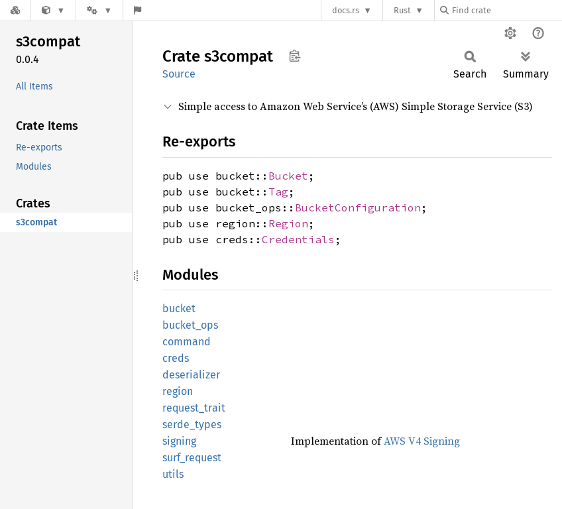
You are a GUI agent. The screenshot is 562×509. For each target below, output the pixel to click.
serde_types (191, 424)
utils (173, 474)
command (186, 341)
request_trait (193, 408)
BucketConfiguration (358, 207)
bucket (179, 308)
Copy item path (295, 55)
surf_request (191, 457)
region (177, 391)
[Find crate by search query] (506, 10)
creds (175, 358)
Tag (278, 191)
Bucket (288, 175)
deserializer (191, 374)
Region (288, 223)
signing (179, 441)
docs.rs (345, 10)
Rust (402, 10)
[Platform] (99, 10)
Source (179, 74)
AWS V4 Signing (422, 440)
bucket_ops (190, 325)
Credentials (298, 239)
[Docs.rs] (15, 10)
